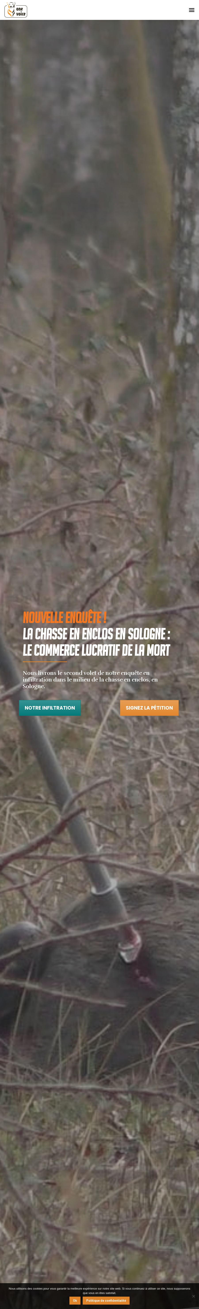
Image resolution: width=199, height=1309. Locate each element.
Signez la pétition (149, 708)
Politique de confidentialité (106, 1300)
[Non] (193, 1296)
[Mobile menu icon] (192, 10)
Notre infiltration (50, 708)
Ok (75, 1300)
